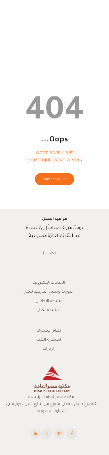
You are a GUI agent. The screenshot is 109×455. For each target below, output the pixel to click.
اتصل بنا (49, 253)
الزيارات (49, 349)
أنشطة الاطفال (48, 301)
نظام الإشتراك (48, 331)
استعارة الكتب (48, 340)
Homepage (51, 179)
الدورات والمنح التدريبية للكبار (49, 292)
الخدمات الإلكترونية (49, 283)
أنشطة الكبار (49, 310)
